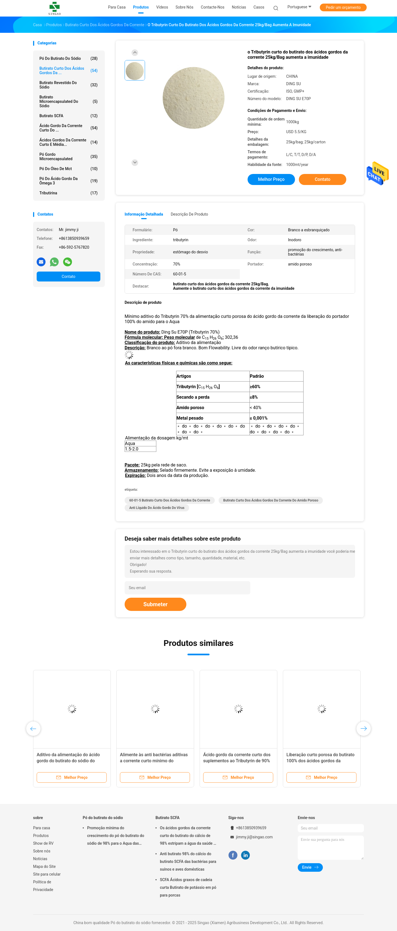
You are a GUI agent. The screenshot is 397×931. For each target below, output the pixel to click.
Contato (68, 276)
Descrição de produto (189, 214)
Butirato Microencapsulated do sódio (68, 101)
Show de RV (43, 843)
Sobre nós (41, 851)
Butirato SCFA (68, 116)
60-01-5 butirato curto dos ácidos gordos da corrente (169, 500)
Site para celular (47, 874)
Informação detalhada (144, 214)
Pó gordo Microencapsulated (68, 156)
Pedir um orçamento (343, 7)
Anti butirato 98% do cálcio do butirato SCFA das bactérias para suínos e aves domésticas (188, 861)
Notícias (40, 859)
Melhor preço (271, 179)
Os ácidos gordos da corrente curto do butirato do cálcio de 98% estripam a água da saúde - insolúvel (187, 836)
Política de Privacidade (43, 886)
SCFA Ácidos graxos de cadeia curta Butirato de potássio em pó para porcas (188, 887)
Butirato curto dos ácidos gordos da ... (68, 70)
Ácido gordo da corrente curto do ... (68, 128)
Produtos (41, 835)
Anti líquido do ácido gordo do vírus (156, 508)
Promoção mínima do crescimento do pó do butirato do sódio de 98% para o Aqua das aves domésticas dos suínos (115, 836)
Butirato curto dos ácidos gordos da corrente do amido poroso (270, 500)
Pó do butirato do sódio (68, 58)
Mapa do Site (44, 866)
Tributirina (68, 193)
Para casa (41, 828)
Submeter (155, 604)
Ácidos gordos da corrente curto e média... (68, 142)
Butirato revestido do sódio (68, 85)
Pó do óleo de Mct (68, 168)
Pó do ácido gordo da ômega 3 (68, 180)
